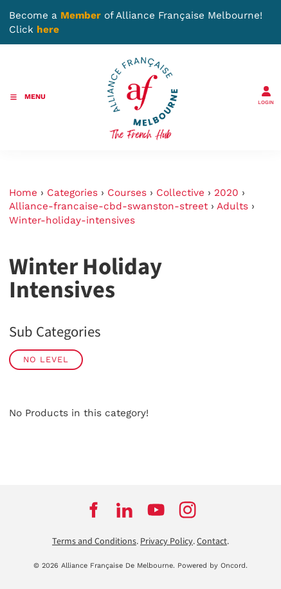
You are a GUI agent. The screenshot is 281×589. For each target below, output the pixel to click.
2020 (226, 192)
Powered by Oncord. (212, 565)
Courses (127, 192)
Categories (72, 192)
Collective (180, 192)
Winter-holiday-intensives (72, 220)
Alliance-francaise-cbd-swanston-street (108, 206)
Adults (232, 206)
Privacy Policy (166, 541)
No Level (46, 359)
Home (23, 192)
